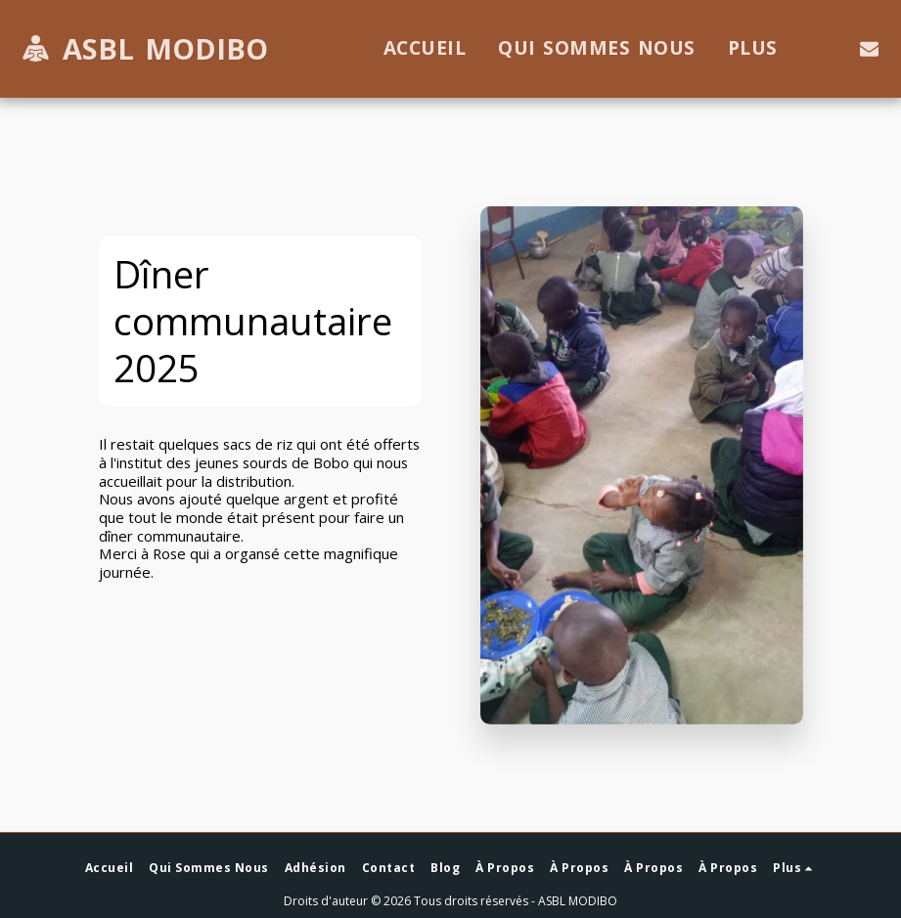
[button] (869, 48)
